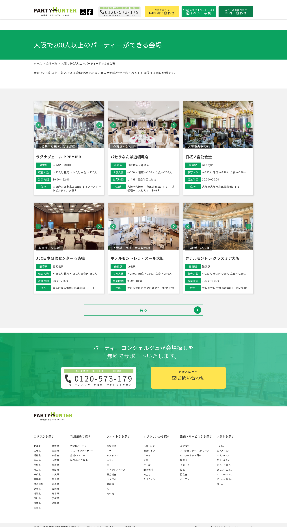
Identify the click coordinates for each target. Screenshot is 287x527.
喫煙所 (183, 460)
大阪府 (55, 460)
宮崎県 (55, 498)
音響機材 (184, 445)
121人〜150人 (224, 474)
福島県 (37, 455)
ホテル (110, 450)
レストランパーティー (82, 450)
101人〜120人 (224, 469)
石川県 (37, 498)
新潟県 (37, 493)
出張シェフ (149, 450)
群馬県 (37, 464)
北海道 (37, 445)
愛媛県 (55, 445)
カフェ (110, 460)
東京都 (37, 479)
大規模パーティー (79, 445)
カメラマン (149, 479)
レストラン (113, 455)
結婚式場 (111, 445)
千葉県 (37, 474)
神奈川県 (38, 483)
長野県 (37, 507)
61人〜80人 (223, 460)
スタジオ (111, 479)
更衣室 (183, 474)
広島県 (55, 479)
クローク (184, 464)
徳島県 (55, 483)
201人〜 (221, 483)
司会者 (147, 474)
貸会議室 (111, 474)
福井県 (37, 502)
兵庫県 (55, 464)
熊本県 (55, 493)
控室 (182, 469)
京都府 (55, 455)
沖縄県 (55, 502)
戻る (170, 310)
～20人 (220, 445)
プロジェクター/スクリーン (194, 450)
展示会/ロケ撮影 (79, 460)
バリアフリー (187, 479)
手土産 (147, 464)
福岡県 (55, 488)
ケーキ (147, 455)
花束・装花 (149, 445)
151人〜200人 (224, 479)
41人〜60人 (223, 455)
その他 (110, 493)
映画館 (110, 483)
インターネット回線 (190, 455)
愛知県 (55, 450)
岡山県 (55, 469)
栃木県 (37, 460)
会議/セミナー (77, 455)
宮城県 (37, 450)
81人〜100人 (224, 464)
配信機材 (148, 469)
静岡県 (37, 488)
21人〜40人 (223, 450)
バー (109, 464)
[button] (38, 125)
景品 (146, 460)
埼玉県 (37, 469)
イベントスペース (116, 469)
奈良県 (55, 474)
